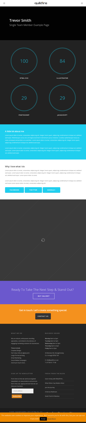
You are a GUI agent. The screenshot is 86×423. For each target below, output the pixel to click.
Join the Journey (50, 389)
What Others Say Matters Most (54, 384)
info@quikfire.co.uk (52, 361)
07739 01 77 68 (51, 364)
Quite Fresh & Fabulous (52, 397)
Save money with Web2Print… (54, 380)
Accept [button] (43, 420)
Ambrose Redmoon (51, 393)
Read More (51, 420)
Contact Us (43, 317)
